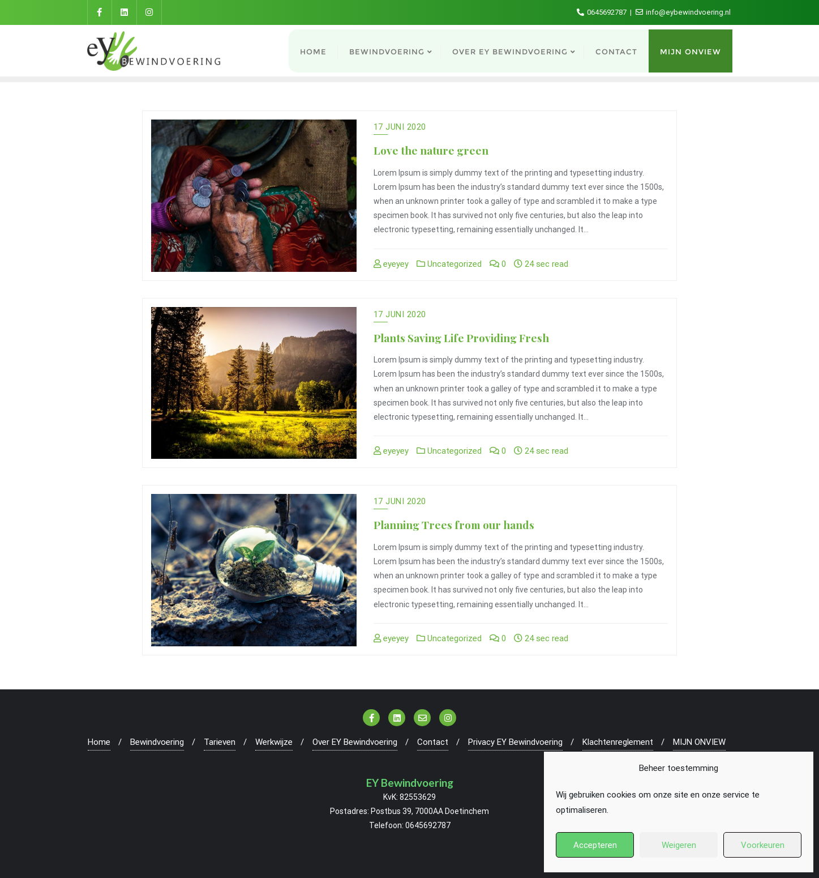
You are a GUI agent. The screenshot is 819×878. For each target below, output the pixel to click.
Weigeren (679, 845)
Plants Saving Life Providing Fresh (461, 337)
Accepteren (595, 845)
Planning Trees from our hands (454, 524)
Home (99, 742)
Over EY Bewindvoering (354, 742)
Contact (432, 742)
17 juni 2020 (400, 127)
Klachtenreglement (617, 742)
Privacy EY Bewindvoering (515, 742)
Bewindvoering (157, 742)
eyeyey (391, 264)
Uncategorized (449, 264)
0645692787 (602, 12)
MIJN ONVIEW (699, 742)
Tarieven (219, 742)
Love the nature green (431, 150)
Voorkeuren (762, 845)
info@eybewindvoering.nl (683, 12)
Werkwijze (274, 742)
